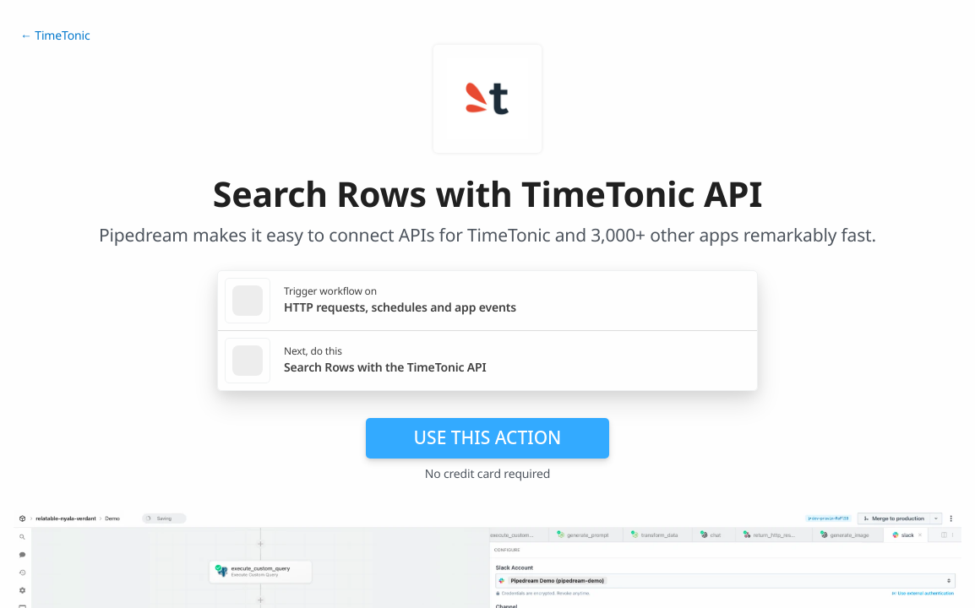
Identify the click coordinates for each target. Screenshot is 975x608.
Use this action (488, 437)
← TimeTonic (55, 36)
